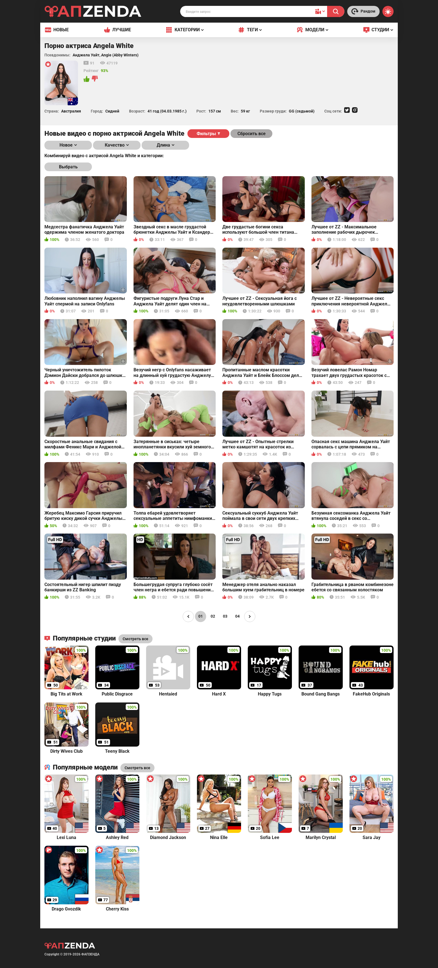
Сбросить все (251, 133)
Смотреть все (137, 768)
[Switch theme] (388, 11)
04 (237, 616)
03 (225, 616)
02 (213, 616)
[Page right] (249, 616)
